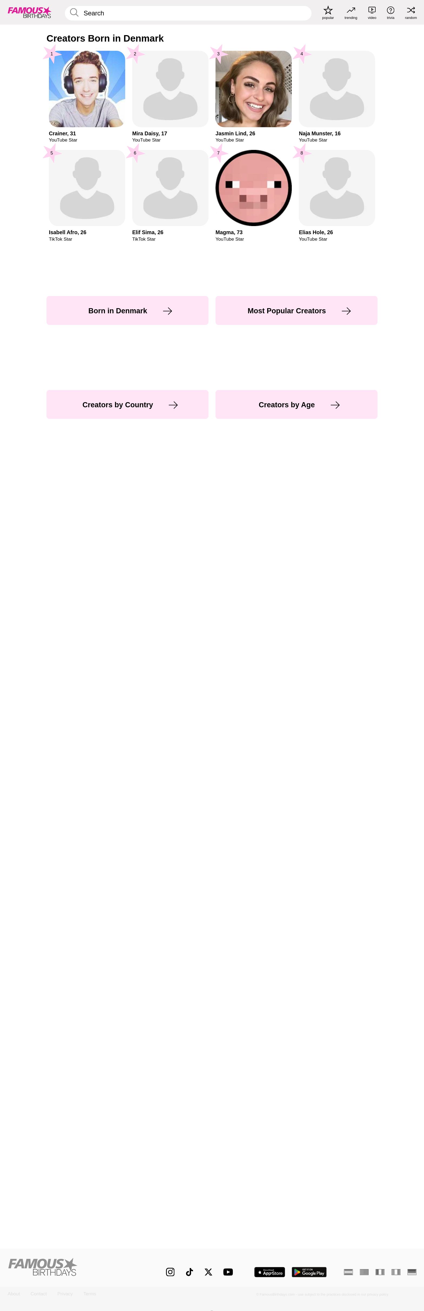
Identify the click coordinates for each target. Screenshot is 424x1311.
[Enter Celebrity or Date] (188, 13)
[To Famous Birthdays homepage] (29, 12)
